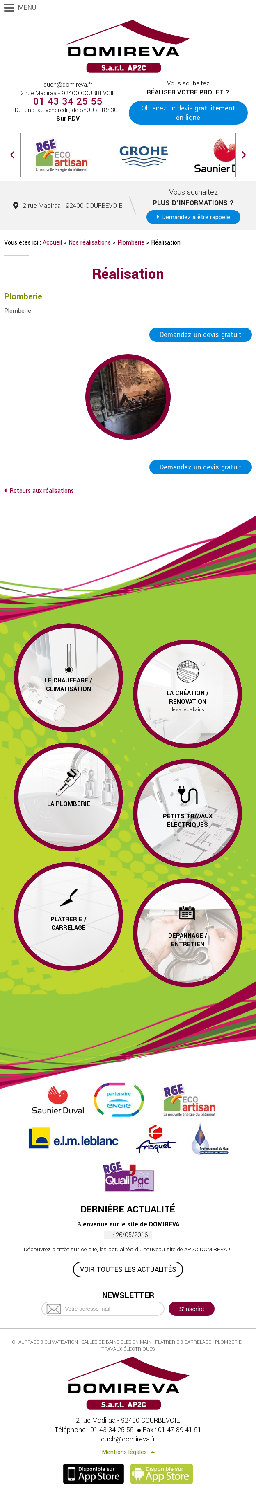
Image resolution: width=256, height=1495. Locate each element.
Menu (27, 7)
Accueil (52, 242)
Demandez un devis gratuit (201, 334)
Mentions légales (124, 1453)
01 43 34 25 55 (67, 102)
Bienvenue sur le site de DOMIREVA (128, 1225)
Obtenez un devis (188, 112)
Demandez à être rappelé (195, 217)
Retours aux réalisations (41, 491)
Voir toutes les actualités (128, 1270)
